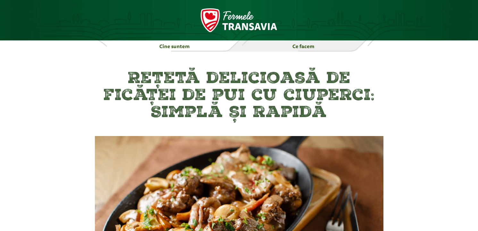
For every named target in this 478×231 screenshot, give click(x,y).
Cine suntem (174, 46)
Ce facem (303, 46)
